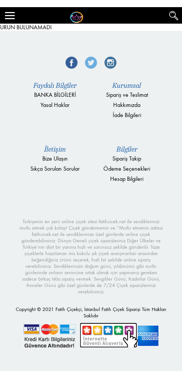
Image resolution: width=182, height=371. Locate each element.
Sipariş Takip (126, 158)
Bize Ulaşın (55, 158)
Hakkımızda (126, 104)
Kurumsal (126, 85)
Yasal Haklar (55, 104)
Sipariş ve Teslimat (127, 94)
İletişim (55, 149)
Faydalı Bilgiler (55, 85)
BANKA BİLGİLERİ (55, 94)
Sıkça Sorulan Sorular (55, 168)
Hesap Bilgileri (126, 178)
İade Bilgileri (127, 115)
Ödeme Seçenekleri (126, 168)
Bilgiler (126, 149)
